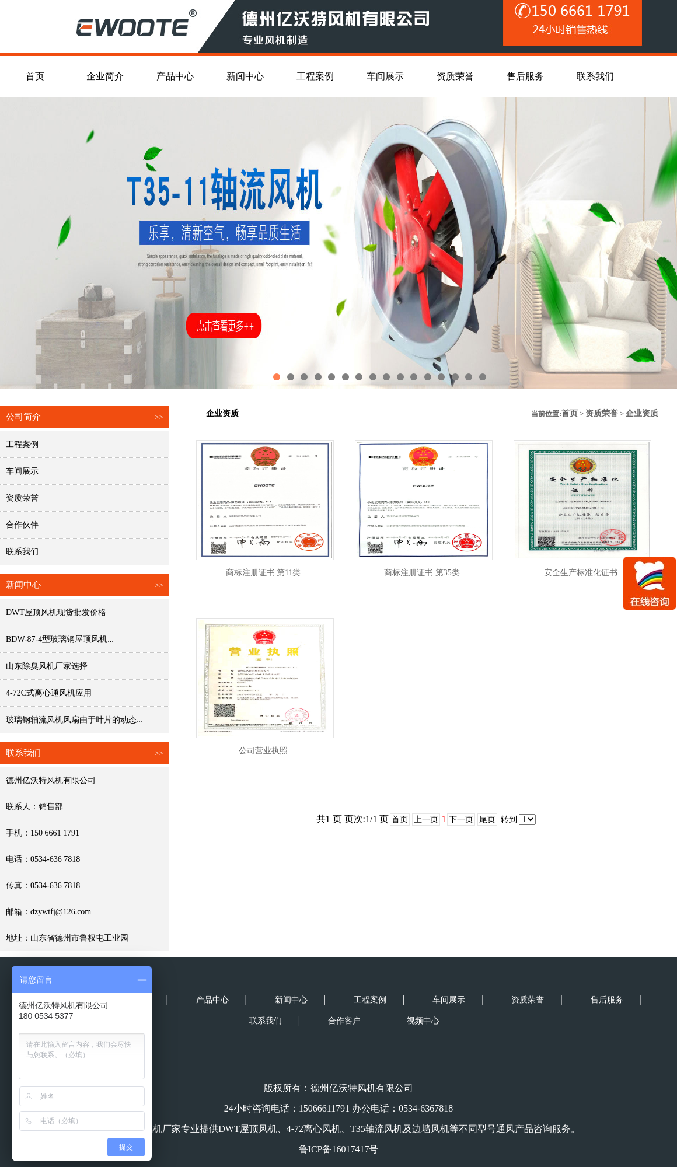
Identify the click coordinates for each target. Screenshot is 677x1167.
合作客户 (344, 1020)
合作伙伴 (22, 524)
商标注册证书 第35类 (422, 572)
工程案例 (22, 444)
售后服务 (607, 999)
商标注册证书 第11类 (263, 572)
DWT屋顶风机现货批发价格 (56, 612)
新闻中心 (291, 999)
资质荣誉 (22, 498)
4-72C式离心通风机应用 (49, 693)
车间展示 (22, 471)
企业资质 (642, 413)
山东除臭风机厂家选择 (47, 666)
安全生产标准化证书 (580, 572)
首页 (569, 413)
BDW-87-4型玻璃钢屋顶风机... (60, 639)
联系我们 (22, 551)
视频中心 (423, 1020)
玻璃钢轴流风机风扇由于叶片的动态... (74, 719)
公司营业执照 (263, 750)
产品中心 (212, 999)
